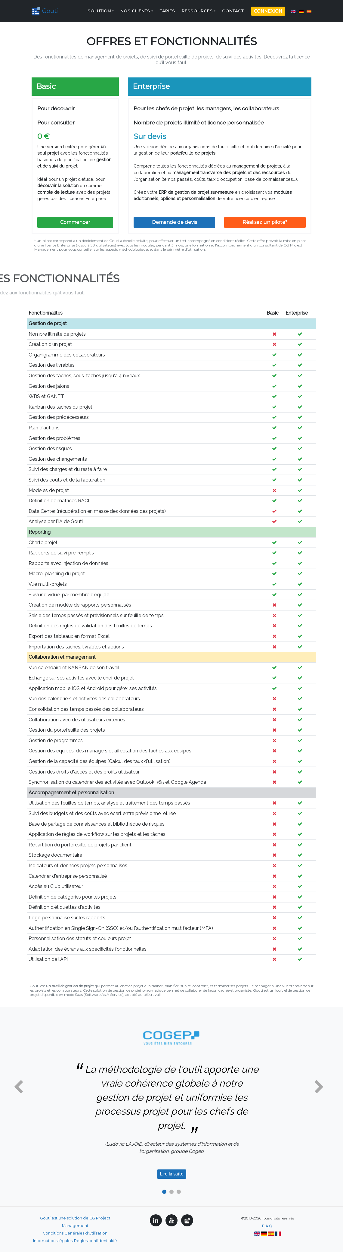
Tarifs (167, 8)
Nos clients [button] (135, 8)
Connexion (268, 8)
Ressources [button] (197, 8)
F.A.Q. (267, 1226)
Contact (233, 8)
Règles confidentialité (95, 1240)
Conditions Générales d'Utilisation (75, 1233)
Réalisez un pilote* (265, 222)
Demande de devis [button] (174, 222)
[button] (18, 1087)
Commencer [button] (75, 222)
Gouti (48, 9)
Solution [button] (99, 8)
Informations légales (53, 1240)
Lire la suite (172, 1174)
